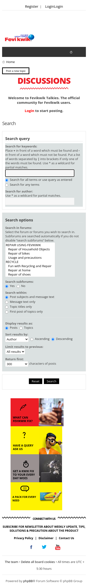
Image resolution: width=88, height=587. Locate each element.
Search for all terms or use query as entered (38, 180)
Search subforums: (19, 282)
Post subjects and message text (29, 297)
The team (11, 562)
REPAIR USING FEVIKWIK (30, 245)
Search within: (16, 292)
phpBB (28, 581)
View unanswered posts (8, 52)
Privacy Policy (23, 538)
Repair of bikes (30, 253)
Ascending (40, 339)
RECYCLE (30, 262)
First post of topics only (24, 311)
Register (31, 6)
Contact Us (66, 538)
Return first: (14, 359)
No (21, 286)
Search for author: (19, 191)
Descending (62, 339)
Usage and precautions (30, 257)
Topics (26, 327)
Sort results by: (16, 334)
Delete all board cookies (38, 562)
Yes (10, 286)
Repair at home (30, 270)
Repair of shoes (30, 274)
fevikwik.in (75, 52)
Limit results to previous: (24, 347)
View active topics (17, 52)
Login (49, 6)
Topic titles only (18, 306)
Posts (11, 327)
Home (10, 62)
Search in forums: (18, 228)
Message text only (20, 302)
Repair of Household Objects (30, 249)
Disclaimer (46, 538)
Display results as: (19, 323)
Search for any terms (22, 184)
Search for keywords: (21, 146)
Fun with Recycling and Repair (30, 266)
